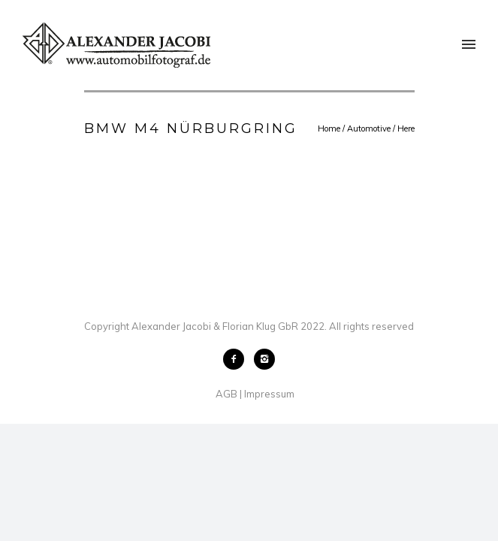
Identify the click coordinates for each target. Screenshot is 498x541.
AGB (226, 394)
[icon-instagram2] (264, 359)
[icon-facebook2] (237, 359)
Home (329, 128)
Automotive (369, 128)
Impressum (269, 394)
